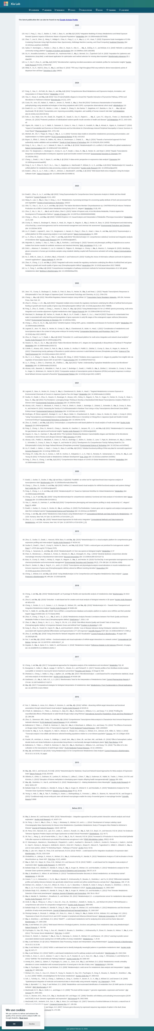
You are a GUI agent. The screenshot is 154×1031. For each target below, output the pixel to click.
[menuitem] (34, 10)
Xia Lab (15, 3)
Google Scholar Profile (69, 20)
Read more (23, 1018)
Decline (32, 1024)
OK (14, 1024)
